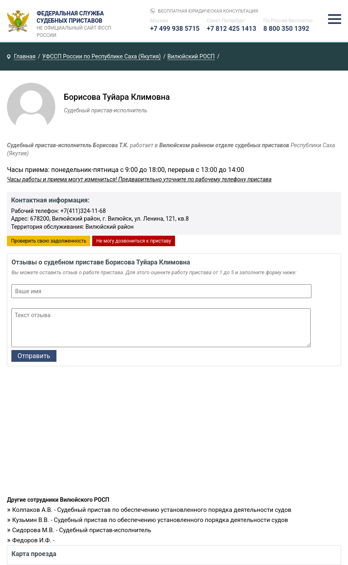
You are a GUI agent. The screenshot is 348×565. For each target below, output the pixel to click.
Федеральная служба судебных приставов (77, 21)
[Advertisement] (174, 433)
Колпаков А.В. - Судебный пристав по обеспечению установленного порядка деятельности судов (152, 509)
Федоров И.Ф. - (33, 540)
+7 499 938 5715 (175, 28)
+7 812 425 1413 (231, 28)
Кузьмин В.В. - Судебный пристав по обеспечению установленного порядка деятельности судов (150, 520)
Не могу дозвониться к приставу (133, 241)
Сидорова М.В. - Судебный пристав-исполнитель (81, 530)
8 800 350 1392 (286, 28)
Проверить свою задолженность (48, 241)
